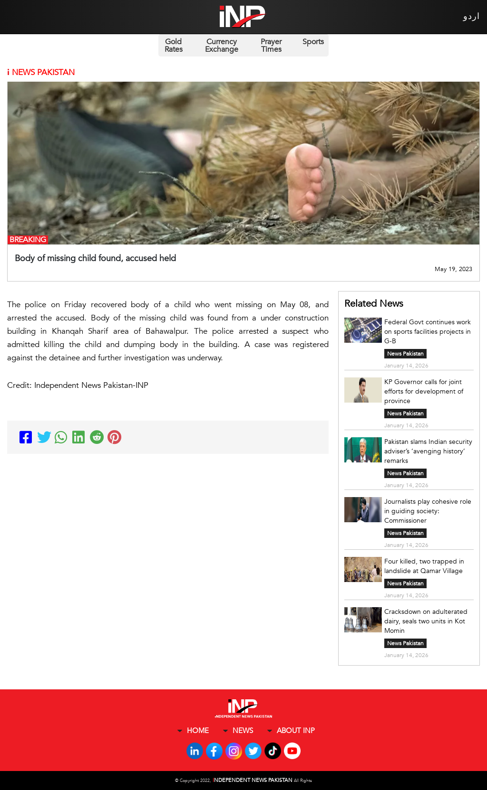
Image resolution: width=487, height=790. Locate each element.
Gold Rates (174, 46)
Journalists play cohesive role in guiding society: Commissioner (427, 511)
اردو (471, 16)
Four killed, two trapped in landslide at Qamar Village (424, 566)
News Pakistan (405, 353)
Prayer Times (271, 46)
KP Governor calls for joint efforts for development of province (423, 391)
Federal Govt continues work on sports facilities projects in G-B (427, 332)
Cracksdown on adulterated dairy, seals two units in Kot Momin (426, 621)
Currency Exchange (221, 46)
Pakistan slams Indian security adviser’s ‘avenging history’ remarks (428, 451)
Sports (313, 42)
